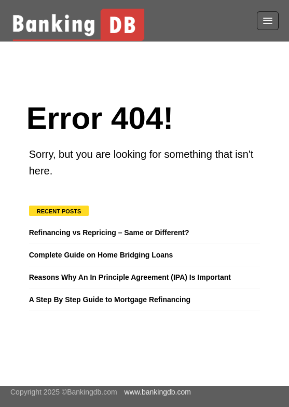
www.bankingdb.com (158, 392)
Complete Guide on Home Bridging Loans (101, 255)
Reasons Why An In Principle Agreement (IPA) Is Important (130, 277)
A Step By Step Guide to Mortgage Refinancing (109, 299)
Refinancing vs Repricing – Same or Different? (109, 232)
